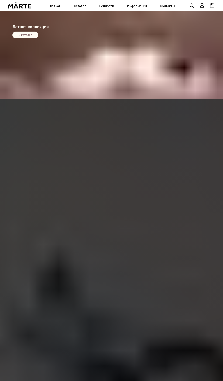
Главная (54, 6)
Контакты (167, 6)
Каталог (80, 6)
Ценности (106, 6)
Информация (137, 6)
